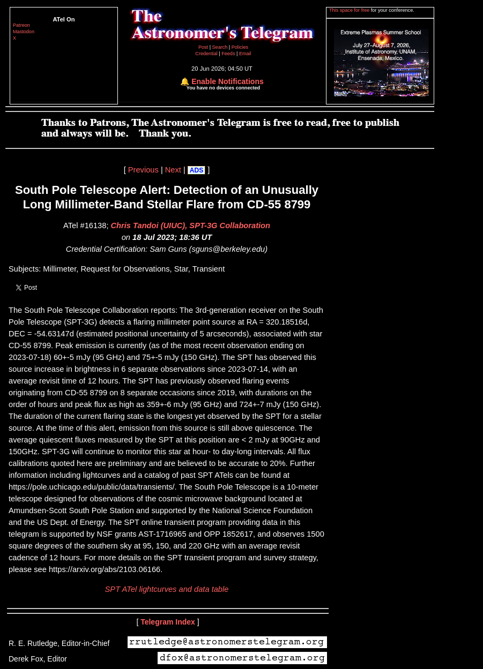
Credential (207, 53)
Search (220, 47)
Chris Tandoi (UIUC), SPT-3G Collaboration (190, 225)
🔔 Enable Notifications (221, 81)
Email (245, 53)
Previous (143, 170)
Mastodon (23, 31)
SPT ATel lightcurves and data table (167, 589)
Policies (240, 47)
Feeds (228, 53)
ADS (196, 170)
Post (204, 47)
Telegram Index (167, 622)
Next (173, 170)
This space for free (350, 10)
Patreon (21, 25)
